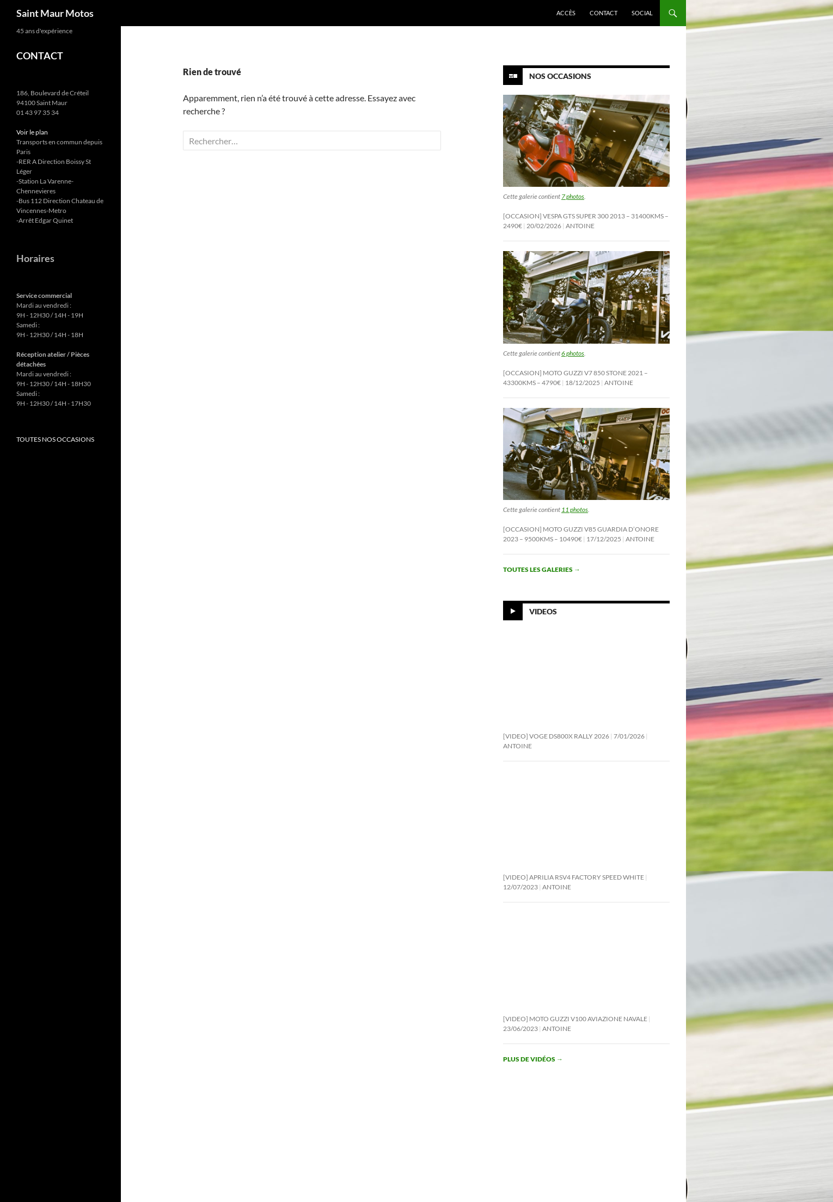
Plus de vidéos (533, 1059)
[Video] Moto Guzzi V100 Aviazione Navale (575, 1019)
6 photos (572, 353)
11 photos (574, 509)
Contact (603, 12)
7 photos (572, 196)
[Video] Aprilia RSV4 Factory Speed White (573, 877)
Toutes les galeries (541, 569)
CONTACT (39, 56)
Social (642, 12)
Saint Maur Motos (55, 13)
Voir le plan (32, 132)
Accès (565, 12)
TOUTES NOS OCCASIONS (55, 439)
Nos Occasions (560, 76)
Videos (543, 611)
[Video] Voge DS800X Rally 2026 (556, 736)
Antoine (580, 226)
